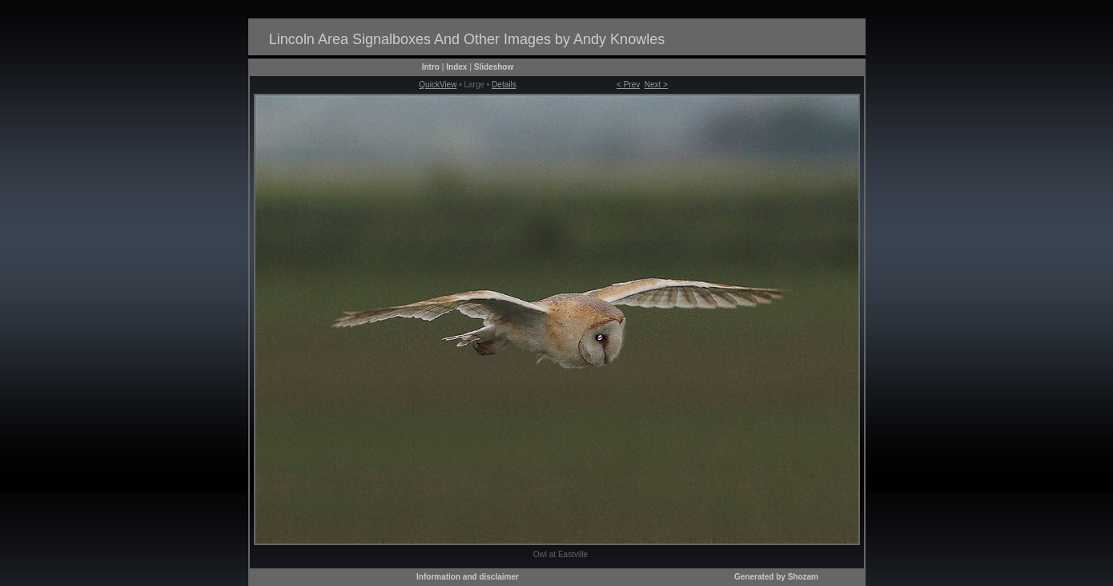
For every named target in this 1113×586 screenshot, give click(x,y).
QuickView (437, 84)
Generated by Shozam (776, 576)
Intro (431, 67)
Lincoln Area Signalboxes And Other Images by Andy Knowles (467, 39)
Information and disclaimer (467, 576)
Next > (656, 84)
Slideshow (493, 67)
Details (504, 84)
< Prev (628, 84)
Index (456, 67)
